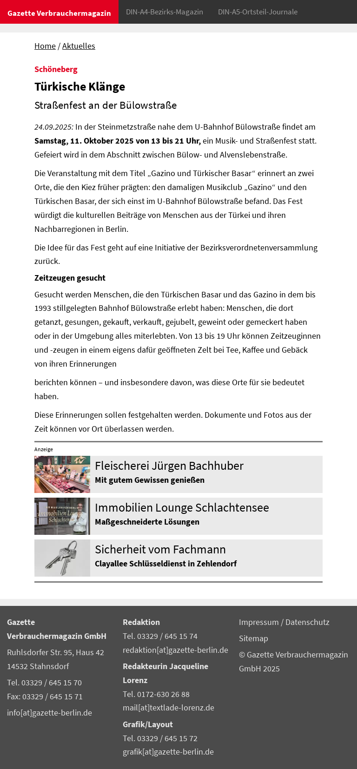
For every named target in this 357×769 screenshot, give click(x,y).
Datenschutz (307, 622)
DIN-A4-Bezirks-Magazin (164, 12)
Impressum (260, 622)
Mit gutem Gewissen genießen (150, 480)
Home (45, 46)
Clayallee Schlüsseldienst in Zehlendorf (166, 564)
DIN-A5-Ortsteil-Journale (258, 12)
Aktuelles (78, 46)
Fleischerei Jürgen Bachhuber (169, 465)
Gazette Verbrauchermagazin (59, 13)
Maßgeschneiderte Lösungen (147, 522)
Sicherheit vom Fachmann (160, 549)
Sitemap (253, 638)
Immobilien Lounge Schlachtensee (182, 507)
